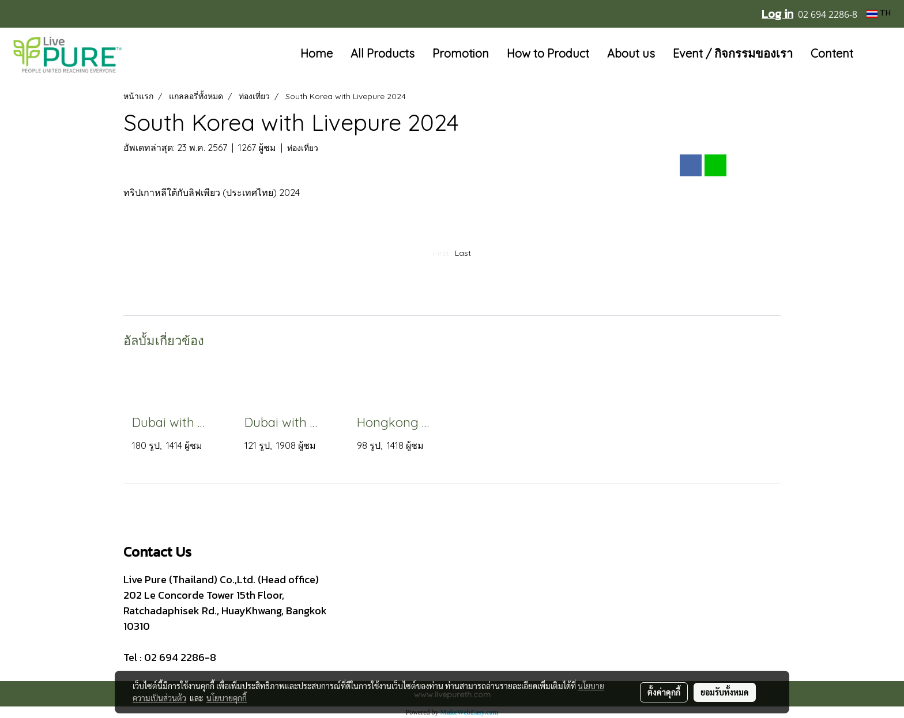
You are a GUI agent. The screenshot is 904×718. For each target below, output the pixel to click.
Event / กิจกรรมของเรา (733, 53)
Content (832, 53)
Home (316, 53)
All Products (383, 53)
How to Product (548, 53)
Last (463, 253)
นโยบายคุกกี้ (226, 698)
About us (631, 53)
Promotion (460, 53)
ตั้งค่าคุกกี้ (663, 692)
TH (879, 13)
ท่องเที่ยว (302, 148)
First (441, 253)
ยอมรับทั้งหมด (724, 692)
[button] (879, 54)
